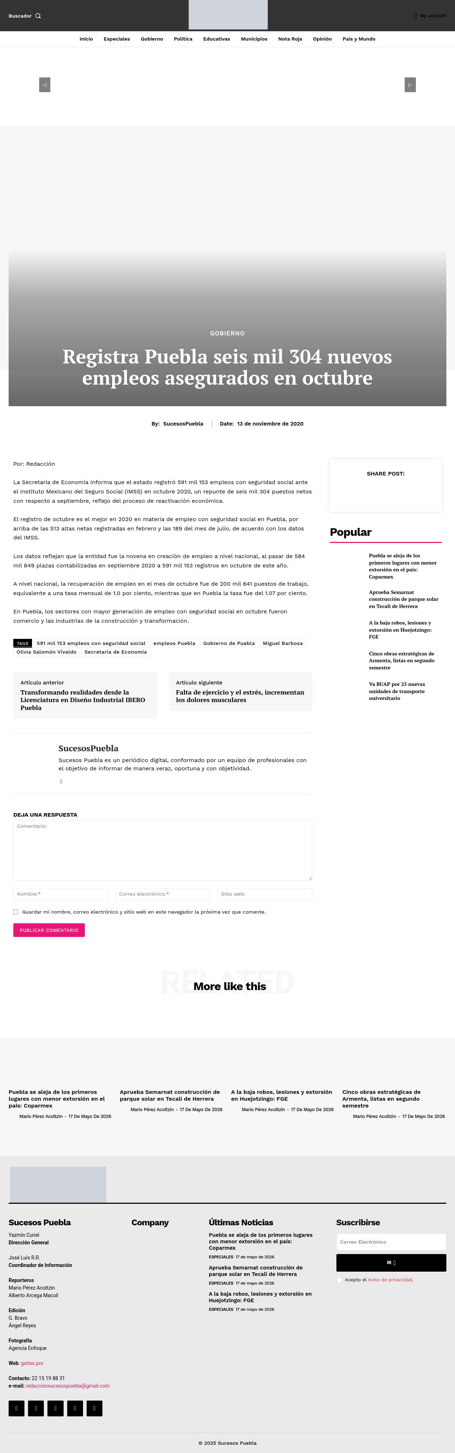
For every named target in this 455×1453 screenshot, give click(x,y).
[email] (391, 1241)
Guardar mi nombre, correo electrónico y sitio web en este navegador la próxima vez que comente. (144, 912)
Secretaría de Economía (115, 652)
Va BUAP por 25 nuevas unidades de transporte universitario (397, 691)
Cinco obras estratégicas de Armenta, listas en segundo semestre (402, 660)
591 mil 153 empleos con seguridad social (91, 643)
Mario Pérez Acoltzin (41, 1116)
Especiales (221, 1256)
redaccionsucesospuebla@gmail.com (68, 1386)
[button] (26, 15)
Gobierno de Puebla (229, 643)
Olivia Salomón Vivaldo (47, 652)
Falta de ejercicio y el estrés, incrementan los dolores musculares (240, 696)
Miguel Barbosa (283, 643)
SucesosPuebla (183, 424)
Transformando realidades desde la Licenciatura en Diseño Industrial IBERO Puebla (82, 700)
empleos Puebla (174, 643)
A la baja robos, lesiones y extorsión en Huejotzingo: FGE (400, 629)
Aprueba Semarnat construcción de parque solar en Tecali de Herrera (403, 599)
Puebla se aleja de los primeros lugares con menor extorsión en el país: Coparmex (403, 566)
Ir (391, 1262)
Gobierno (227, 333)
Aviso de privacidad (390, 1279)
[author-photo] (13, 1116)
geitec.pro (32, 1363)
